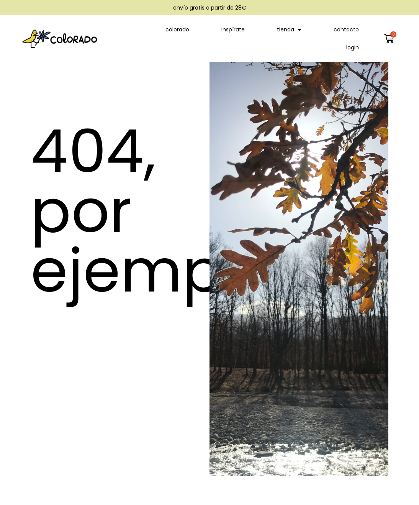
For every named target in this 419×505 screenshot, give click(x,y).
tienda (289, 29)
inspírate (233, 29)
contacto (346, 29)
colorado (177, 29)
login (352, 47)
